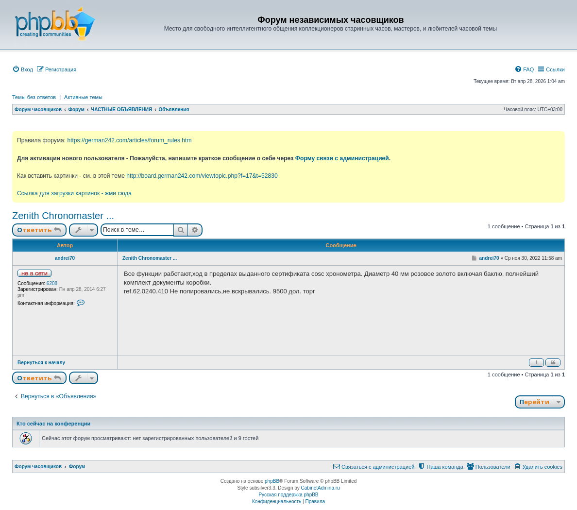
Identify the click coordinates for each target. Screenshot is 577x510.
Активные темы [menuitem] (83, 97)
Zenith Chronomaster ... (63, 215)
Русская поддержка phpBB (288, 494)
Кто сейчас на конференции (53, 423)
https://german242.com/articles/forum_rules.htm (129, 140)
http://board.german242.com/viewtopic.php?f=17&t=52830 (201, 175)
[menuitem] (22, 69)
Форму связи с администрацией (342, 158)
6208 (52, 283)
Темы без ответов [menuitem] (34, 97)
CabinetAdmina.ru (320, 488)
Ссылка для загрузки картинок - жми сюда (74, 193)
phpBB (272, 481)
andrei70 (65, 258)
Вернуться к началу (41, 362)
